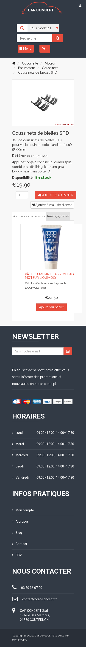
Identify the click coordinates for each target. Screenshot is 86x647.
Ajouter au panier (55, 195)
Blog (17, 532)
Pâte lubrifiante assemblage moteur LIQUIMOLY (50, 275)
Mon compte (23, 510)
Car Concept (42, 635)
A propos (20, 521)
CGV (17, 555)
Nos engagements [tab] (58, 216)
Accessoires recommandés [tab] (29, 216)
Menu (25, 48)
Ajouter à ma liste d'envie (52, 205)
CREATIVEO (19, 640)
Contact (19, 544)
